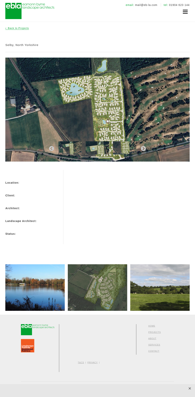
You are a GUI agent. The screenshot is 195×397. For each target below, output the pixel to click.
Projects (154, 332)
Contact (154, 351)
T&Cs (81, 362)
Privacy (92, 362)
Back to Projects (18, 28)
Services (154, 345)
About (152, 338)
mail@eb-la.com (146, 4)
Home (151, 326)
